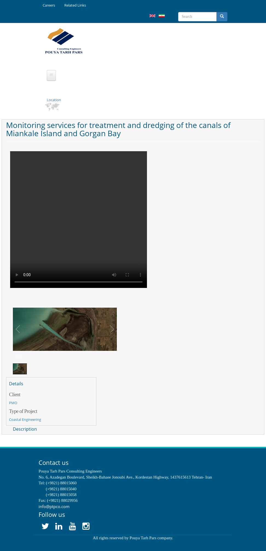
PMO (13, 402)
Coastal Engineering (25, 419)
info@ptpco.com (54, 506)
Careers (49, 5)
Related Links (75, 5)
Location (54, 99)
